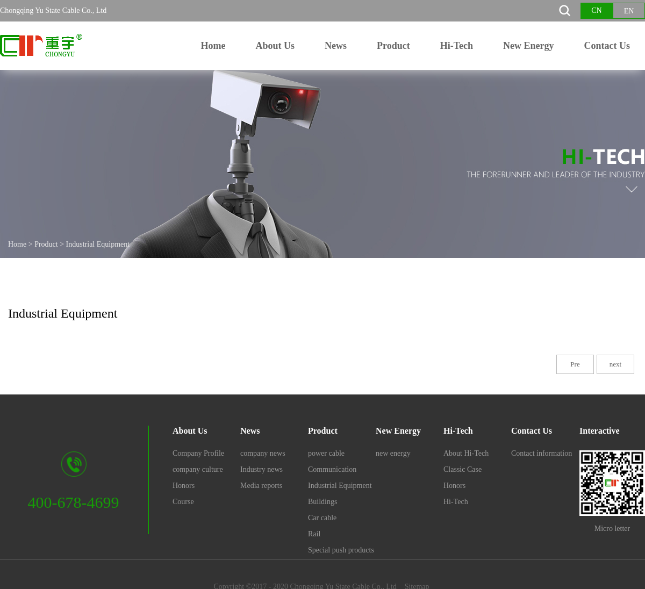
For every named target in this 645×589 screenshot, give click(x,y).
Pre (574, 364)
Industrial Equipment (98, 244)
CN (596, 10)
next (615, 364)
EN (629, 11)
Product (46, 244)
